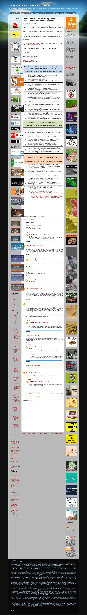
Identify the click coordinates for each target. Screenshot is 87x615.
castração (58, 567)
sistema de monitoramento (37, 602)
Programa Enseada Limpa (35, 593)
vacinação (27, 604)
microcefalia (55, 585)
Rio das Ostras (57, 596)
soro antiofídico (44, 602)
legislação (25, 583)
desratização (71, 571)
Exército (33, 577)
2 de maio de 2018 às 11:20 (41, 279)
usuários (13, 604)
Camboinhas (23, 565)
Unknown (27, 245)
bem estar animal (62, 564)
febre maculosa (25, 578)
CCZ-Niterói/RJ (31, 234)
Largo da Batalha (14, 583)
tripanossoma (17, 603)
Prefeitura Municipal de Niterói (33, 592)
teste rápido (52, 602)
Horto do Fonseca (35, 581)
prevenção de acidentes (55, 592)
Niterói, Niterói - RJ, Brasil (29, 219)
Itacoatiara (48, 582)
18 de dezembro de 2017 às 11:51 (42, 234)
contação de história (36, 569)
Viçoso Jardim (73, 604)
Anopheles (60, 563)
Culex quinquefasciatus (33, 571)
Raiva (21, 596)
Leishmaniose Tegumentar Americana (44, 583)
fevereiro (14, 328)
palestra (40, 590)
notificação (40, 588)
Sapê (17, 598)
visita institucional (71, 605)
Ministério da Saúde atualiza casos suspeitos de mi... (16, 422)
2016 (13, 310)
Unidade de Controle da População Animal (35, 603)
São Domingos (58, 597)
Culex (28, 571)
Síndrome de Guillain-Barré (19, 602)
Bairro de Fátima (33, 564)
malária (33, 584)
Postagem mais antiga (57, 433)
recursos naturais (31, 596)
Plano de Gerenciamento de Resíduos (36, 591)
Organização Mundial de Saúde (70, 588)
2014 (13, 436)
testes (57, 602)
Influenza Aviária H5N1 (71, 581)
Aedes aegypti (36, 562)
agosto (14, 318)
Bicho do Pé (69, 564)
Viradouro (49, 605)
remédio (37, 596)
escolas (44, 576)
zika (25, 606)
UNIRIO (62, 603)
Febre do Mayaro (68, 577)
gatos (26, 579)
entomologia (19, 576)
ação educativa (15, 562)
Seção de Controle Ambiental (58, 598)
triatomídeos (12, 603)
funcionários (72, 578)
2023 (13, 299)
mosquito (48, 587)
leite (68, 583)
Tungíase (21, 603)
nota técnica (31, 588)
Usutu (18, 604)
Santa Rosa (48, 597)
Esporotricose (13, 492)
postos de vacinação (21, 592)
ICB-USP (45, 581)
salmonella (26, 597)
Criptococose (19, 571)
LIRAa (18, 584)
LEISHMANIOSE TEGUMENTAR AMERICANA (73, 527)
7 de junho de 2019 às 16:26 (35, 365)
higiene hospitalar (13, 581)
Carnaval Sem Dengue (51, 567)
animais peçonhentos (35, 563)
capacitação (26, 567)
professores (28, 593)
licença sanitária (13, 584)
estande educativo (18, 577)
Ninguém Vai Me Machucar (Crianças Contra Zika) (14, 505)
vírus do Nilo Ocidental (58, 605)
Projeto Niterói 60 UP (41, 594)
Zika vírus (31, 606)
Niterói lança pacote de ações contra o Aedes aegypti (16, 396)
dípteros (54, 573)
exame (29, 577)
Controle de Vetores (25, 13)
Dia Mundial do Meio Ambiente (29, 573)
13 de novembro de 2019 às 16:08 (33, 372)
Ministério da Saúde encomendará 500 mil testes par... (16, 388)
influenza (64, 581)
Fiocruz (38, 578)
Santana (53, 597)
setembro (14, 316)
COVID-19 (13, 571)
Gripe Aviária (45, 579)
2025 (13, 296)
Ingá (19, 582)
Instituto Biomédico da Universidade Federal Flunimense (15, 451)
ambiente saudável (14, 563)
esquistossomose (67, 576)
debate (44, 571)
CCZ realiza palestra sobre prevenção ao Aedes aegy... (16, 355)
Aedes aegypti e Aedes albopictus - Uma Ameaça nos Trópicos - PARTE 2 (15, 480)
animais (21, 563)
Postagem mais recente (29, 433)
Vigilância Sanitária (34, 605)
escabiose (32, 576)
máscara (73, 584)
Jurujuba (63, 582)
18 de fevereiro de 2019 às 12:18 (42, 322)
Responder (28, 230)
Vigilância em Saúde (26, 605)
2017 (13, 309)
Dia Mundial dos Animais (39, 573)
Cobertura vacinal (43, 568)
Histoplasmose (29, 581)
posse (15, 592)
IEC (49, 581)
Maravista (49, 584)
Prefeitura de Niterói (14, 461)
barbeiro (46, 564)
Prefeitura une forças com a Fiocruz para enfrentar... (15, 409)
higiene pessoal (20, 581)
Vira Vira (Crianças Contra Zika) (14, 513)
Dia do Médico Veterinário (50, 572)
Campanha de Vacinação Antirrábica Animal (40, 565)
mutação (69, 587)
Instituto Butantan (35, 582)
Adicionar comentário (27, 400)
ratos (26, 596)
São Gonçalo (72, 597)
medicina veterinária (24, 585)
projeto (59, 593)
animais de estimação (27, 563)
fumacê (68, 578)
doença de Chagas (72, 573)
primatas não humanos (68, 592)
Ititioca (56, 582)
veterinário (63, 604)
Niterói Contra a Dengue (23, 588)
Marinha (69, 584)
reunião (51, 596)
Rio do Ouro (63, 596)
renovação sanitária (42, 596)
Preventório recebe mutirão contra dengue (16, 346)
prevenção (45, 592)
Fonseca (50, 578)
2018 (13, 307)
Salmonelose (31, 597)
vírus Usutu (65, 605)
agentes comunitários (51, 562)
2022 (13, 301)
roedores (74, 596)
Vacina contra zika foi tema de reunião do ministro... (16, 379)
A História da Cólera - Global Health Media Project (14, 473)
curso (40, 571)
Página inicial (13, 13)
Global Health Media (14, 448)
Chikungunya (35, 568)
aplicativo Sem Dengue (71, 563)
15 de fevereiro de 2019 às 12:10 (36, 288)
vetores (68, 604)
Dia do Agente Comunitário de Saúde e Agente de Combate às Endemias (28, 572)
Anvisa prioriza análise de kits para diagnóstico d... (16, 383)
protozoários (13, 596)
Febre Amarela (59, 577)
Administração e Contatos (70, 13)
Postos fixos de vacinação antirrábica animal (73, 538)
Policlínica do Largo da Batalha (48, 591)
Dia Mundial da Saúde (68, 572)
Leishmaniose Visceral (55, 583)
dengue (52, 571)
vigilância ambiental (18, 605)
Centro (67, 567)
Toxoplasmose (61, 602)
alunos (73, 562)
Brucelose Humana (13, 565)
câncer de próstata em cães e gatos (70, 565)
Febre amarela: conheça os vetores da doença (15, 494)
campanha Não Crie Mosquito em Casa (56, 565)
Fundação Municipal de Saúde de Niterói (15, 445)
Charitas (29, 568)
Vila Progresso (43, 605)
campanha (28, 565)
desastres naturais (60, 571)
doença (66, 573)
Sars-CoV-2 (22, 598)
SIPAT (26, 602)
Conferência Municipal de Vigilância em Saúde (68, 568)
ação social (25, 562)
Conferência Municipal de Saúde (55, 568)
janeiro (14, 329)
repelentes (47, 596)
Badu (27, 564)
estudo (25, 577)
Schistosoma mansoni (49, 598)
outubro (14, 315)
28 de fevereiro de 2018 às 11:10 (36, 245)
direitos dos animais (60, 573)
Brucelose (74, 564)
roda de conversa (68, 596)
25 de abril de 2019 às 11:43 (35, 335)
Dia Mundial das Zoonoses (19, 573)
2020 (13, 304)
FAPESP (45, 577)
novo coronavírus (52, 588)
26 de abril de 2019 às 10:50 (41, 346)
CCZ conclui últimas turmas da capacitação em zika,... (16, 351)
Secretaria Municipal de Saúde (35, 599)
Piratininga (27, 591)
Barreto (55, 564)
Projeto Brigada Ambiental (66, 593)
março (14, 326)
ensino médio (14, 576)
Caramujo (44, 567)
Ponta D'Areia (63, 591)
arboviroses (13, 564)
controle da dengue (51, 569)
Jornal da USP (13, 458)
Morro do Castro (42, 587)
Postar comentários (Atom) (31, 436)
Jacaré (59, 582)
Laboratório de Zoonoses (49, 13)
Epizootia (24, 576)
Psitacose (17, 596)
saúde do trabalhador (41, 598)
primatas (61, 592)
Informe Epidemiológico (14, 582)
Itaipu (52, 582)
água (64, 562)
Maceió (28, 584)
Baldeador (39, 564)
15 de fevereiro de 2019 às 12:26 (36, 303)
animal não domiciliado (53, 563)
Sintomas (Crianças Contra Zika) (14, 511)
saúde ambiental (28, 598)
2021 (13, 302)
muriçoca (65, 587)
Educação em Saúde (59, 13)
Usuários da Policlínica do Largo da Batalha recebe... (16, 393)
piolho (21, 591)
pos (12, 592)
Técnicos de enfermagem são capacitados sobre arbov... (16, 337)
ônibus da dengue (61, 588)
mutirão (73, 587)
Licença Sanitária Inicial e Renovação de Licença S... (16, 413)
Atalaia (24, 564)
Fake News (41, 577)
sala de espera (19, 597)
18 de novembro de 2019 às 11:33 (42, 381)
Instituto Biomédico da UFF (25, 582)
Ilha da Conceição (55, 581)
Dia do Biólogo (42, 572)
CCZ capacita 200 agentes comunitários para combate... (16, 370)
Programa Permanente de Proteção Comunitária (49, 593)
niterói (15, 588)
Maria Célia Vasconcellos (56, 584)
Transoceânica (67, 602)
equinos (28, 576)
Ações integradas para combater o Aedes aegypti (16, 404)
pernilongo (12, 591)
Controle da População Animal (36, 13)
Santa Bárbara (41, 597)
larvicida (21, 583)
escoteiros (54, 576)
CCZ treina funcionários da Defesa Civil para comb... (16, 401)
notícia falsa (35, 588)
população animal (70, 591)
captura (31, 567)
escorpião (49, 576)
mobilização (13, 587)
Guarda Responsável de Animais (54, 579)
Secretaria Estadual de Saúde (20, 599)
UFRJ (26, 603)
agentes (44, 562)
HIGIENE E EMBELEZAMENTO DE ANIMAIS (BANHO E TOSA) (44, 192)
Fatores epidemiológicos (51, 577)
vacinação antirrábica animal (36, 604)
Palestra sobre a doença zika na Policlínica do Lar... (16, 426)
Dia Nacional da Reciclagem (48, 573)
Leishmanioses (63, 583)
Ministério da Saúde (71, 585)
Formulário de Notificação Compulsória (60, 578)
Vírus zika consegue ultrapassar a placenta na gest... (15, 364)
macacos (24, 584)
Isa (26, 372)
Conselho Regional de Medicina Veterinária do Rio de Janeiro (15, 442)
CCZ (18, 13)
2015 (13, 434)
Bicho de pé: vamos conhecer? (73, 548)
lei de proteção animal (34, 583)
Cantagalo (12, 567)
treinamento (72, 602)
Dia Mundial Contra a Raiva (60, 572)
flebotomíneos (45, 578)
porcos (75, 591)
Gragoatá (33, 579)
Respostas (29, 232)
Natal (11, 588)
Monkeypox (25, 587)
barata (43, 564)
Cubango (23, 571)
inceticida (60, 581)
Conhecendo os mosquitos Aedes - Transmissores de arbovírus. (14, 489)
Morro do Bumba (35, 587)
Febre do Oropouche (18, 578)
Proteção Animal (68, 594)
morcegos (30, 587)
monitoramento (19, 587)
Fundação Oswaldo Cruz (15, 447)
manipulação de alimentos (41, 584)
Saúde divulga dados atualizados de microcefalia (16, 431)
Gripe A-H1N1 (39, 579)
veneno (59, 604)
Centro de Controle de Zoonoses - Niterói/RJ (31, 5)
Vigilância (12, 605)
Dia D (75, 571)
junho (14, 321)
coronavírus (72, 569)
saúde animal (35, 598)
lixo (20, 584)
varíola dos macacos (46, 604)
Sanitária (35, 597)
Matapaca (12, 585)
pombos (57, 591)
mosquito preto (61, 587)
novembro (15, 313)
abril (14, 324)
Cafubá (18, 565)
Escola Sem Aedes (38, 576)
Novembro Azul (45, 588)
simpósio (12, 602)
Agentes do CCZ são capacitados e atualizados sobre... (16, 418)
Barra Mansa (51, 564)
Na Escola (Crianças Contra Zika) (14, 502)
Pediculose (66, 589)
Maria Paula (64, 584)
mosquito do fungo (54, 587)
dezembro (15, 312)
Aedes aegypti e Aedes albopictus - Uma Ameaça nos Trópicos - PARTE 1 (15, 477)
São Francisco (65, 597)
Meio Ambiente (42, 585)
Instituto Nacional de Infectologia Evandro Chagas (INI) (14, 454)
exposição (36, 577)
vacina (21, 604)
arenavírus (20, 564)
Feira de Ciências (33, 578)
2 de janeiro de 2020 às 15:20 (35, 392)
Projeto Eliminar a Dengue (23, 594)
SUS (48, 602)
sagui (13, 597)
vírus (52, 605)
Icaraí (41, 581)
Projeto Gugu (32, 594)
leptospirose (72, 583)
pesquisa (16, 591)
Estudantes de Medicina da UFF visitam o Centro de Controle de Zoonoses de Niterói (71, 67)
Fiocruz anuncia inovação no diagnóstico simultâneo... (15, 374)
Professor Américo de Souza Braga (19, 593)
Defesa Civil (47, 571)
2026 (13, 294)
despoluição (66, 571)
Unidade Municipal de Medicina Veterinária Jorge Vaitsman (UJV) (14, 463)
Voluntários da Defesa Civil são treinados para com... (16, 360)
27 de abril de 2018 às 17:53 (35, 270)
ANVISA (64, 563)
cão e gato (18, 567)
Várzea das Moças (53, 604)
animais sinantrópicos (44, 563)
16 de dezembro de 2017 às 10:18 (36, 225)
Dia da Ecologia (14, 572)
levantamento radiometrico (42, 367)
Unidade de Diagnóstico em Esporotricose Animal (51, 603)
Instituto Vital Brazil (14, 457)
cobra (48, 568)
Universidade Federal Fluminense (70, 603)
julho (14, 320)
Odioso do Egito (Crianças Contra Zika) (15, 508)
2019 (13, 305)
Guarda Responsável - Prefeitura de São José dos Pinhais (15, 497)
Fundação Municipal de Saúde (16, 579)
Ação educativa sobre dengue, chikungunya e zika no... (16, 333)
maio (14, 323)
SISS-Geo (30, 602)
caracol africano (37, 567)
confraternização (14, 569)
